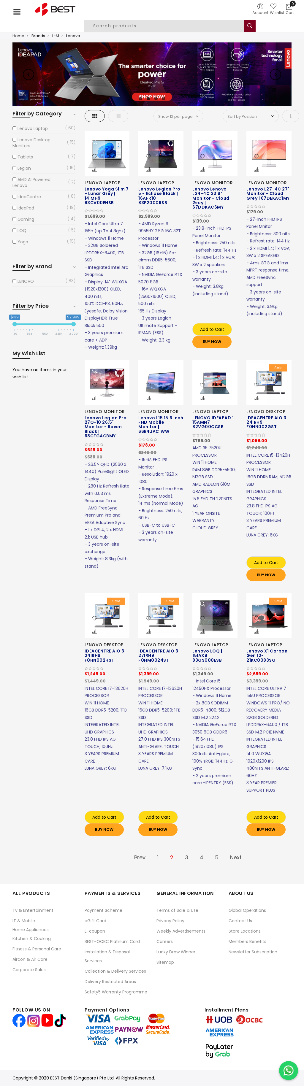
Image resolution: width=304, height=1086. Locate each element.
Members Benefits (247, 941)
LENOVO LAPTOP (103, 183)
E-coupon (95, 931)
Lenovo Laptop (33, 128)
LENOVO (26, 281)
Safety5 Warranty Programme (116, 992)
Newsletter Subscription (253, 952)
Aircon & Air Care (30, 959)
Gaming (26, 219)
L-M (55, 36)
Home (18, 36)
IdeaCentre (29, 197)
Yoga (23, 242)
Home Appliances (30, 930)
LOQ (22, 231)
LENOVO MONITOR (212, 183)
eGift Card (95, 921)
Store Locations (245, 931)
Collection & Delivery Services (115, 971)
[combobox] (168, 26)
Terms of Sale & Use (177, 910)
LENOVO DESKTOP (265, 412)
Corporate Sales (29, 970)
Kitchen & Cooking (31, 938)
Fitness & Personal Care (36, 949)
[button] (95, 156)
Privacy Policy (170, 921)
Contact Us (240, 921)
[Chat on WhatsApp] (288, 1070)
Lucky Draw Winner (175, 952)
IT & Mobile (23, 921)
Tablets (25, 157)
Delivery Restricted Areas (110, 982)
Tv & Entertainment (32, 910)
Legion (24, 168)
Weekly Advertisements (180, 931)
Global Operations (247, 910)
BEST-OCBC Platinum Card (112, 941)
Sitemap (165, 962)
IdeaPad (26, 208)
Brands (38, 36)
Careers (164, 941)
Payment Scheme (103, 910)
